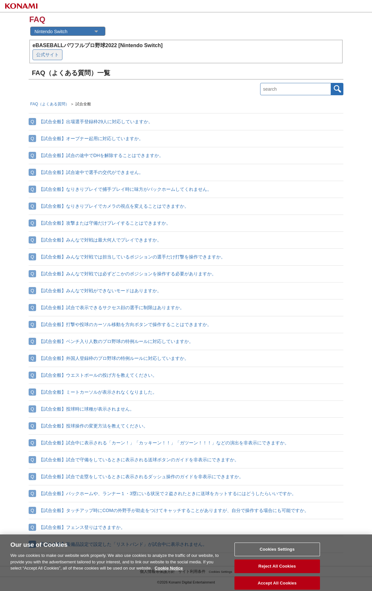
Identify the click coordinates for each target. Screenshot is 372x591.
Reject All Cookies (277, 568)
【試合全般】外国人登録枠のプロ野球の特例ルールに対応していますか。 (114, 358)
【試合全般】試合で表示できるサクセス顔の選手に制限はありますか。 (111, 307)
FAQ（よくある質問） (49, 104)
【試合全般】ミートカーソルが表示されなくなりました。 (98, 392)
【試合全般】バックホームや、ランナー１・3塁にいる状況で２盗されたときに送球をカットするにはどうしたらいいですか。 (167, 493)
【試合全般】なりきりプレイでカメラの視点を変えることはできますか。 (114, 206)
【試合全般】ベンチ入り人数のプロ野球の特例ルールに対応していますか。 (116, 341)
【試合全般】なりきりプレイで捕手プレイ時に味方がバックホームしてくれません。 (125, 189)
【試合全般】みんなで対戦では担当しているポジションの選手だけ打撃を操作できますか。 (132, 256)
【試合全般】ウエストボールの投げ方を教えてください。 (98, 375)
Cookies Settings (277, 551)
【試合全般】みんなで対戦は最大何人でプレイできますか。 (100, 240)
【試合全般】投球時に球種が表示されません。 (86, 409)
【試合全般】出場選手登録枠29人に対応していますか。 (96, 121)
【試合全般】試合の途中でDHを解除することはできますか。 (101, 155)
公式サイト (47, 54)
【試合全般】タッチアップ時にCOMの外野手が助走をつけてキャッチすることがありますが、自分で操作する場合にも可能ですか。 (174, 510)
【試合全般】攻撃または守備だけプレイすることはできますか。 (105, 223)
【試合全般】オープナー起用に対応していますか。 (91, 138)
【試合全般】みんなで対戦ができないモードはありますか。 (100, 290)
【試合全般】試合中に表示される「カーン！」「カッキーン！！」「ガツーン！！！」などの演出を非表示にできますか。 (164, 442)
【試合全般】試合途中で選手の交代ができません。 (91, 172)
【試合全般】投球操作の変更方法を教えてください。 (93, 425)
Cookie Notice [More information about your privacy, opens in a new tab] (169, 570)
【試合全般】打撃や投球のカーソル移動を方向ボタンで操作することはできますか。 (125, 324)
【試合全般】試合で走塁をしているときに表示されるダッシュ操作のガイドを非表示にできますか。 (141, 476)
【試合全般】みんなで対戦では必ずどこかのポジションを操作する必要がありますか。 (127, 273)
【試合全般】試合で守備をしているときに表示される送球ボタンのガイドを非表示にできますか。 (139, 459)
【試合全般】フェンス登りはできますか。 (82, 527)
